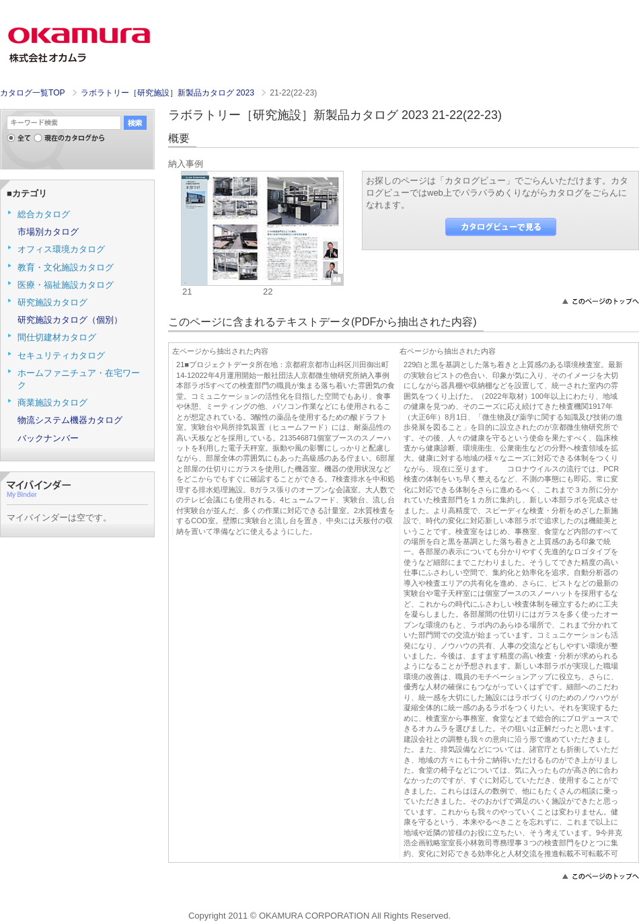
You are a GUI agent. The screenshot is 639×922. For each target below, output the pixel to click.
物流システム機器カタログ (69, 420)
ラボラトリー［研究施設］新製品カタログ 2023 (169, 93)
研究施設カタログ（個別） (69, 320)
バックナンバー (48, 438)
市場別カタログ (48, 232)
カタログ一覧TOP (32, 93)
